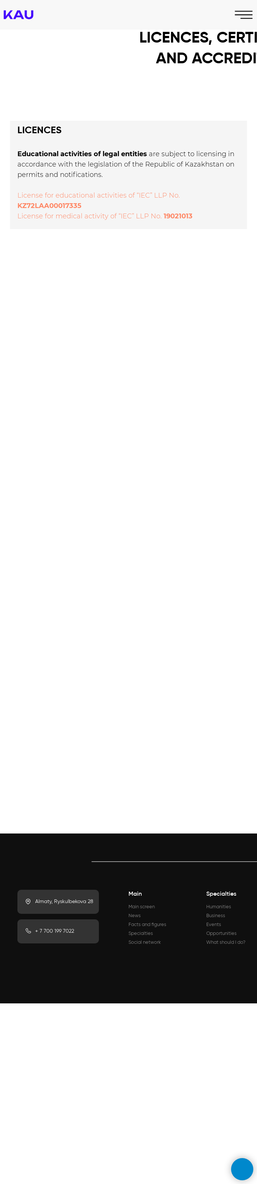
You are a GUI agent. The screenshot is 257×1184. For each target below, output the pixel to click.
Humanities (218, 907)
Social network (144, 942)
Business (215, 915)
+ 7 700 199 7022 (54, 931)
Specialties (140, 933)
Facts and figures (147, 924)
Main (135, 894)
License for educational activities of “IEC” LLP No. (98, 195)
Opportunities (221, 933)
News (134, 915)
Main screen (141, 907)
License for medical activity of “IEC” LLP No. (90, 216)
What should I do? (226, 942)
